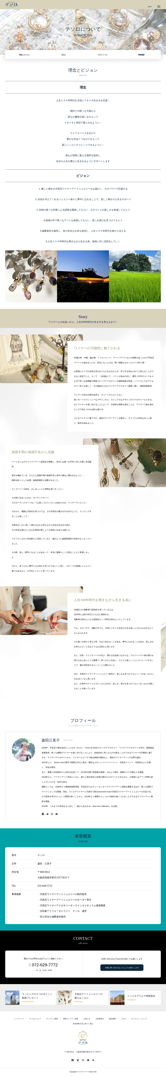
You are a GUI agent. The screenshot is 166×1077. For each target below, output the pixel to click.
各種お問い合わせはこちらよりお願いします (122, 969)
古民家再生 (99, 1020)
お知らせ (87, 1020)
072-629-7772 (45, 966)
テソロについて (35, 1020)
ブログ (123, 1020)
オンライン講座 (52, 1020)
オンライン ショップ (139, 1020)
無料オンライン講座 (70, 1020)
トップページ (19, 1020)
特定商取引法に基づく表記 (83, 1025)
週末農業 (112, 1020)
